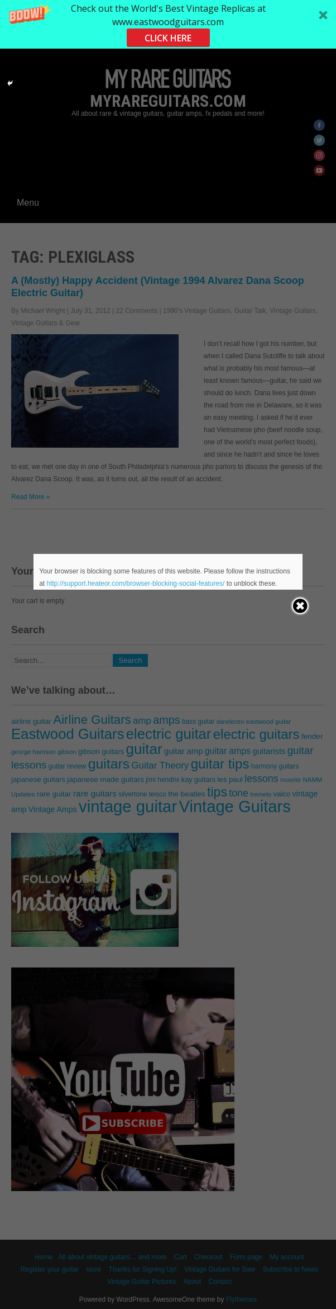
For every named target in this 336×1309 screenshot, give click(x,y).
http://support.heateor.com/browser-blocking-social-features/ (136, 583)
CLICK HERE (168, 38)
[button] (168, 24)
